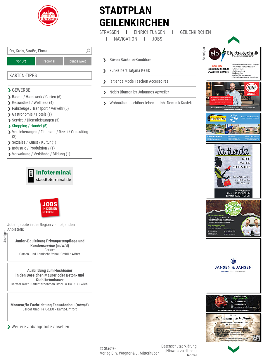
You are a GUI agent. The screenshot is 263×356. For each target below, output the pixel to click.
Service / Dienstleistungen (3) (35, 120)
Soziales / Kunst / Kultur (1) (34, 142)
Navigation (125, 39)
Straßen (109, 32)
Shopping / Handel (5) (29, 126)
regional (49, 61)
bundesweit (78, 61)
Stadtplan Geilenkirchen (134, 16)
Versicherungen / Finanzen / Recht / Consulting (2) (50, 134)
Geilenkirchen (195, 32)
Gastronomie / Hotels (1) (32, 114)
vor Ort (21, 61)
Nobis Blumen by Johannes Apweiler (139, 92)
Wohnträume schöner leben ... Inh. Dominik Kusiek (151, 102)
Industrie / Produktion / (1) (33, 148)
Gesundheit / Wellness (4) (32, 102)
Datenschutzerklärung (179, 346)
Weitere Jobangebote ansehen (40, 326)
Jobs (157, 39)
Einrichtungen (149, 32)
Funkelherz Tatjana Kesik (130, 70)
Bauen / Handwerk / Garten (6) (36, 96)
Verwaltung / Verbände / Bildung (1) (41, 154)
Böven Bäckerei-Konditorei (131, 59)
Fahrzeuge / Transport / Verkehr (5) (40, 108)
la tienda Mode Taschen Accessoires (139, 81)
